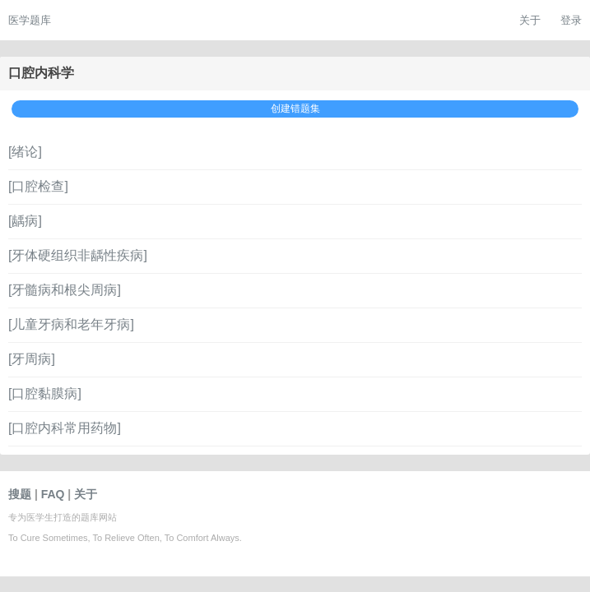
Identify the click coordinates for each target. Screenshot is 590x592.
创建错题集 (295, 108)
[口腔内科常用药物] (64, 428)
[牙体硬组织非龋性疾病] (77, 255)
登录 (571, 20)
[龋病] (25, 221)
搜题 (19, 494)
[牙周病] (31, 359)
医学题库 (29, 20)
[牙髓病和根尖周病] (64, 290)
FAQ (53, 494)
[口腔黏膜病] (44, 393)
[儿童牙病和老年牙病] (71, 324)
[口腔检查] (38, 186)
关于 (530, 20)
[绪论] (25, 152)
